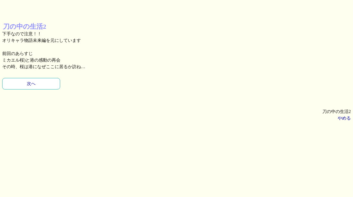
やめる (344, 118)
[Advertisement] (46, 9)
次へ (31, 83)
